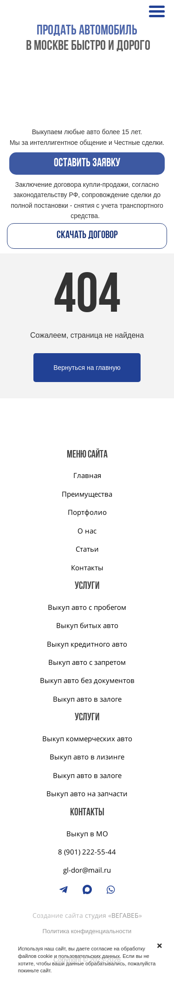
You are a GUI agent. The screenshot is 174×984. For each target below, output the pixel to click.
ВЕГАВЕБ (125, 915)
